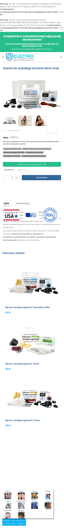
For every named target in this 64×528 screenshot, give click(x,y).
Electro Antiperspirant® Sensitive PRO (27, 307)
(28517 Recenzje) (14, 130)
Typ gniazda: (9, 169)
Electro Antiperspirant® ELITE (22, 363)
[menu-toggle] (2, 56)
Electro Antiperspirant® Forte (22, 420)
